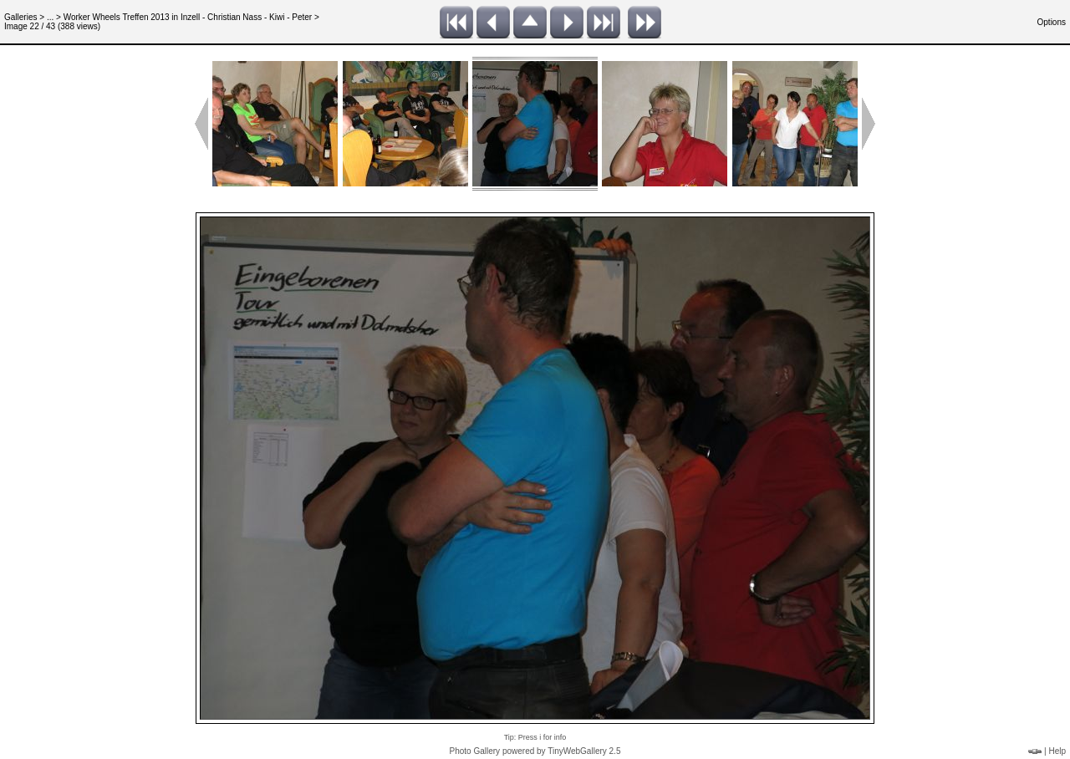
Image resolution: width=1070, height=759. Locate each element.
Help (1057, 751)
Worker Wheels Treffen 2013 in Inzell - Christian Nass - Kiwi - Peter (188, 17)
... (50, 17)
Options (1051, 22)
